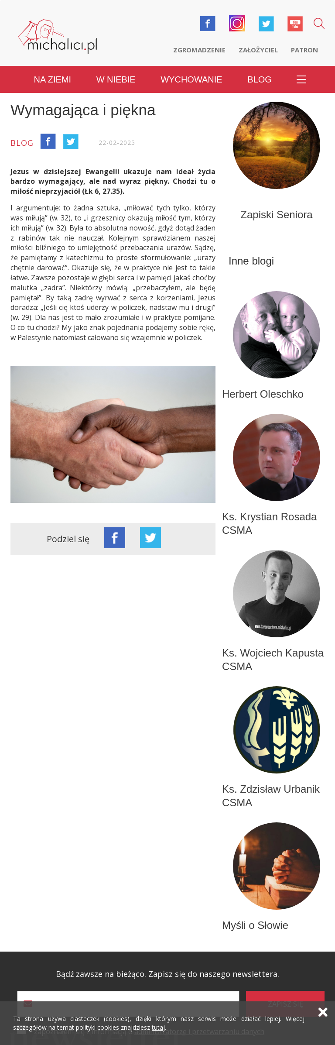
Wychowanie (191, 79)
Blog (259, 79)
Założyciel (258, 49)
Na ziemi (53, 79)
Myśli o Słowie (255, 925)
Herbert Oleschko (263, 394)
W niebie (116, 79)
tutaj (158, 1027)
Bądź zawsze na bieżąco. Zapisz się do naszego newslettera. (167, 974)
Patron (304, 49)
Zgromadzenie (199, 49)
